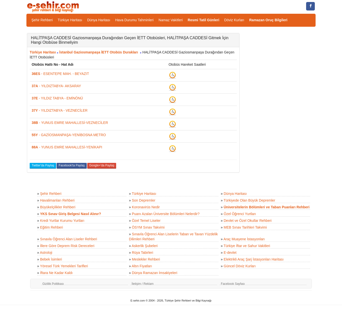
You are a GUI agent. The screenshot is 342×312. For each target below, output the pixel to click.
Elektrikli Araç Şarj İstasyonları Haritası (253, 259)
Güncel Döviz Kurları (240, 266)
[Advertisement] (281, 108)
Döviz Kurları (234, 20)
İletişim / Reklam (143, 284)
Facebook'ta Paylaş (72, 165)
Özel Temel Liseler (146, 221)
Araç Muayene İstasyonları (244, 239)
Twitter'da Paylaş (43, 165)
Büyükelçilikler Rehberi (58, 207)
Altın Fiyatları (142, 266)
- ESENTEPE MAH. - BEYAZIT (60, 74)
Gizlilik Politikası (53, 284)
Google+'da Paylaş (101, 165)
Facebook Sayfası (233, 284)
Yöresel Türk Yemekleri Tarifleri (64, 266)
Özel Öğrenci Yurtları (240, 214)
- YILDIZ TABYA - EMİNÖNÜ (57, 98)
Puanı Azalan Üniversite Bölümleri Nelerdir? (166, 214)
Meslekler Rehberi (146, 259)
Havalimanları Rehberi (57, 200)
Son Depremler (143, 200)
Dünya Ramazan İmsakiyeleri (154, 273)
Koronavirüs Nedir (146, 207)
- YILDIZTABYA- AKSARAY (56, 86)
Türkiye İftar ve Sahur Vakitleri (247, 246)
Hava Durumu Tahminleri (134, 20)
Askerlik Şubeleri (145, 246)
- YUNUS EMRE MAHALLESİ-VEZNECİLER (70, 123)
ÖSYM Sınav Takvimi (148, 227)
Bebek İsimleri (51, 259)
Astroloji (46, 253)
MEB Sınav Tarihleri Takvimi (245, 227)
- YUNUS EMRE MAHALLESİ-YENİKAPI (67, 147)
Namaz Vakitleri (171, 20)
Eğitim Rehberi (51, 227)
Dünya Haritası (98, 20)
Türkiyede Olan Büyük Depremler (249, 200)
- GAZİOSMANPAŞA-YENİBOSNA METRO (69, 135)
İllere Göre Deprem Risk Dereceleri (67, 246)
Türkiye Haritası (70, 20)
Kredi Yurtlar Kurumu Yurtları (62, 221)
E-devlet (230, 253)
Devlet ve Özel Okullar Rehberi (247, 221)
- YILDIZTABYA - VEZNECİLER (59, 110)
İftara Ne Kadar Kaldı (56, 273)
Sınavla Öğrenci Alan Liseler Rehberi (68, 239)
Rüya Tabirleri (142, 253)
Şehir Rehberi (42, 20)
